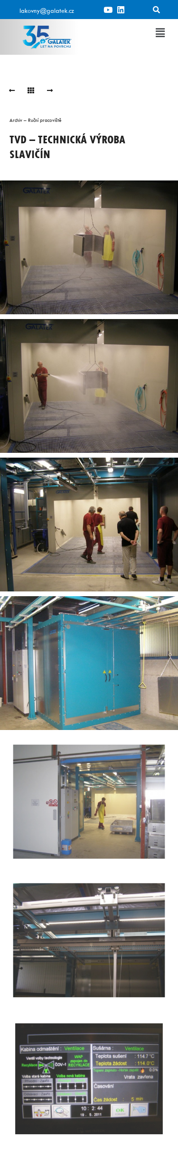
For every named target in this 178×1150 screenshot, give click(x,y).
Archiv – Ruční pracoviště (35, 120)
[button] (160, 33)
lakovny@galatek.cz (46, 10)
